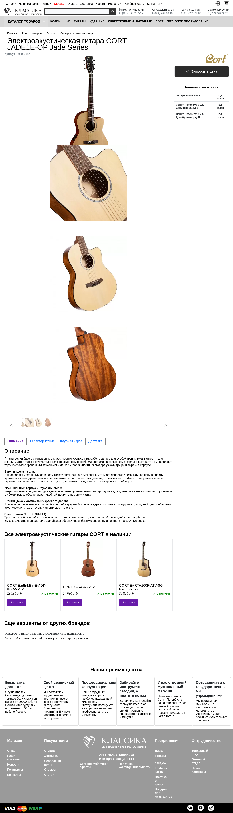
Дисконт (161, 750)
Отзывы (50, 769)
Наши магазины (29, 3)
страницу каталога (78, 638)
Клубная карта (134, 3)
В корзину (16, 602)
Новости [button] (113, 3)
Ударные (97, 21)
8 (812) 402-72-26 (132, 13)
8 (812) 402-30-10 (162, 13)
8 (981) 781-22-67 (191, 13)
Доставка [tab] (95, 441)
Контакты (14, 774)
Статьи (49, 774)
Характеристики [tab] (42, 441)
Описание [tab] (15, 441)
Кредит (100, 3)
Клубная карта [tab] (71, 441)
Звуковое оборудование (188, 21)
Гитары (80, 21)
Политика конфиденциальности (134, 765)
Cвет (160, 21)
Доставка (86, 3)
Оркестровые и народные (130, 21)
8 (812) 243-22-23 (218, 13)
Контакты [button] (153, 3)
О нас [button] (10, 3)
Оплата (72, 3)
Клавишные (60, 21)
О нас (11, 750)
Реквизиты (15, 769)
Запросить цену (201, 71)
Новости (13, 764)
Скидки (59, 3)
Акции (47, 3)
